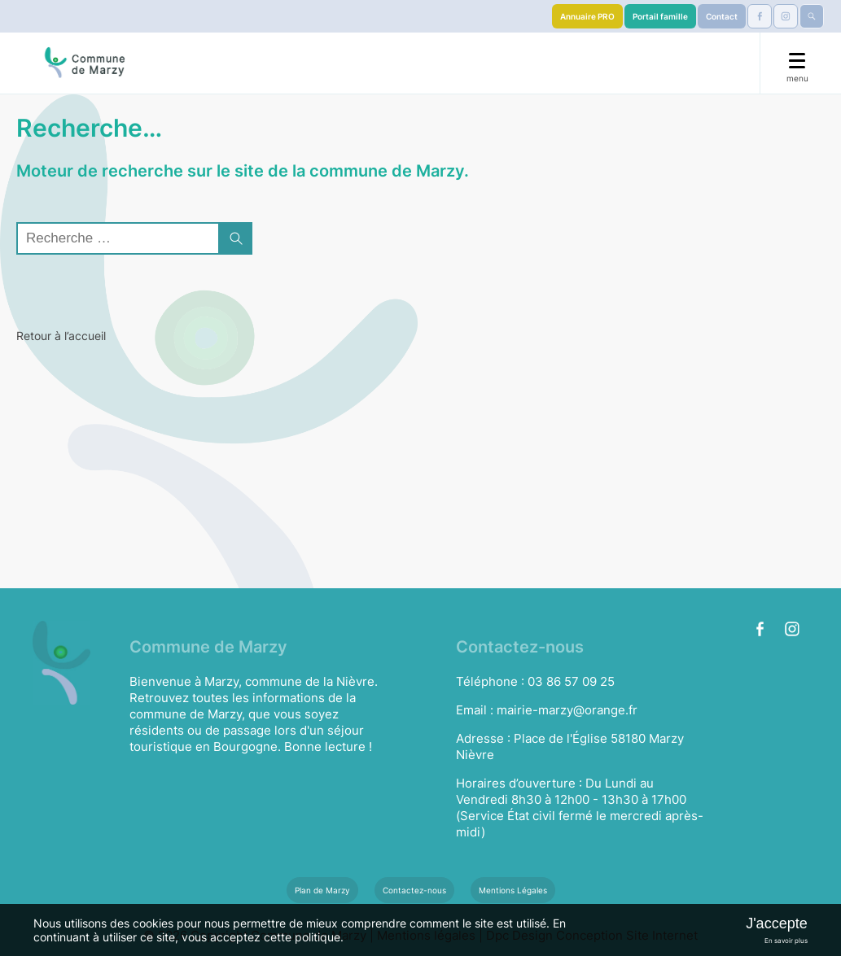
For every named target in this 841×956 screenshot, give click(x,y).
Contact (722, 16)
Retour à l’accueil (61, 336)
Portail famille (660, 16)
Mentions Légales (513, 890)
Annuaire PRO (587, 16)
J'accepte (776, 923)
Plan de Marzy (322, 890)
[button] (236, 238)
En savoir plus (786, 940)
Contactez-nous (414, 890)
